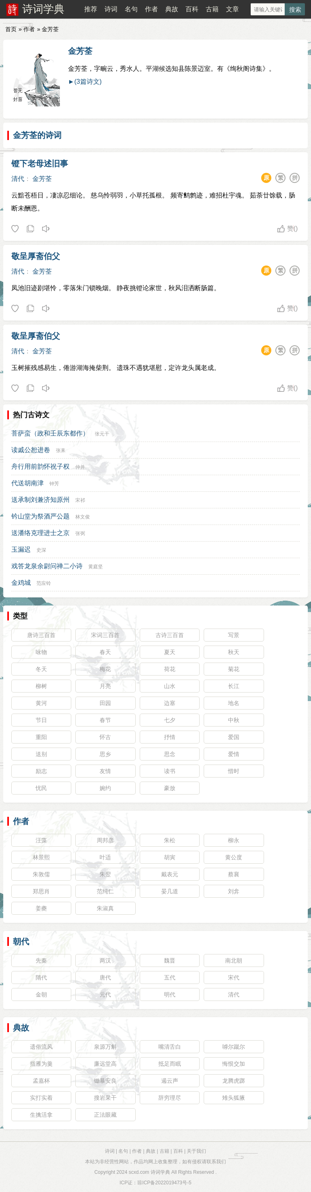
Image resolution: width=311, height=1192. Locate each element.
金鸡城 (21, 582)
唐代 (105, 977)
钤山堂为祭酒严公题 (40, 516)
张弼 (80, 533)
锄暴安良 (105, 1080)
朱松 (169, 840)
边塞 (169, 703)
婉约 (105, 788)
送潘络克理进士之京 (40, 532)
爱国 (233, 737)
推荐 (90, 9)
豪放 (169, 788)
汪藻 (41, 840)
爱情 (233, 754)
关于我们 (196, 1151)
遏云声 (169, 1080)
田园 (105, 703)
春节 (105, 720)
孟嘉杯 (41, 1080)
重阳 (41, 737)
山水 (169, 686)
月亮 (105, 686)
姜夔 (41, 908)
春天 (105, 652)
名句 (131, 9)
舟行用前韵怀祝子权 (40, 466)
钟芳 (54, 484)
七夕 (169, 720)
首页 (11, 29)
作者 (151, 9)
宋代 (233, 977)
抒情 (169, 737)
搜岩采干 (105, 1097)
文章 (232, 9)
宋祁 (80, 500)
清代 (17, 178)
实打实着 (41, 1097)
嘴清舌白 (169, 1046)
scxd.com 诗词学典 (149, 1172)
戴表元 (169, 874)
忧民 (41, 788)
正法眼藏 (105, 1114)
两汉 (105, 960)
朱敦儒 (41, 874)
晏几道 (169, 891)
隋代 (41, 977)
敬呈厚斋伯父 (35, 256)
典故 (171, 9)
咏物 (41, 652)
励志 (41, 771)
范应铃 (43, 583)
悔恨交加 (233, 1063)
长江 (233, 686)
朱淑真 (105, 908)
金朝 (41, 994)
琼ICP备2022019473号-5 (164, 1183)
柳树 (41, 686)
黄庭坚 (95, 566)
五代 (169, 977)
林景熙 (41, 857)
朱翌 (105, 874)
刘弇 (233, 891)
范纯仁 (105, 891)
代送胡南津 (27, 483)
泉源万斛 (105, 1046)
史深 (41, 550)
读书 (169, 771)
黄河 (41, 703)
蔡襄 (233, 874)
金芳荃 (80, 51)
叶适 (105, 857)
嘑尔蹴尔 (233, 1046)
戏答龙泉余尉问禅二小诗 (47, 566)
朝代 (21, 941)
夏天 (169, 652)
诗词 (110, 9)
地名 (233, 703)
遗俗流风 (41, 1046)
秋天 (233, 652)
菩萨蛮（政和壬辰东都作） (50, 433)
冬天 (41, 669)
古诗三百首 (170, 635)
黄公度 (233, 857)
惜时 (233, 771)
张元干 (102, 434)
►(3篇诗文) (85, 81)
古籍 (212, 9)
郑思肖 (41, 891)
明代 (169, 994)
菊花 (233, 669)
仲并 (80, 467)
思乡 (105, 754)
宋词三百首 (105, 635)
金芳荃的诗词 (37, 135)
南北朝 (233, 960)
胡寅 (169, 857)
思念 (169, 754)
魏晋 (169, 960)
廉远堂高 (105, 1063)
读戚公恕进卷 (30, 449)
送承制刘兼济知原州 (40, 499)
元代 (105, 994)
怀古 (105, 737)
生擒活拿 (41, 1114)
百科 (191, 9)
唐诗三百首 (41, 635)
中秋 (233, 720)
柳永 (233, 840)
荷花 (169, 669)
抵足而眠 (169, 1063)
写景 (233, 635)
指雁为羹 (41, 1063)
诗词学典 (43, 9)
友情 (105, 771)
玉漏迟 (21, 549)
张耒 (61, 450)
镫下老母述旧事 (39, 163)
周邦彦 (105, 840)
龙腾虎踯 (233, 1080)
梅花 (105, 669)
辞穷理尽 (169, 1097)
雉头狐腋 (233, 1097)
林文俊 (82, 517)
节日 (41, 720)
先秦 (41, 960)
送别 (41, 754)
